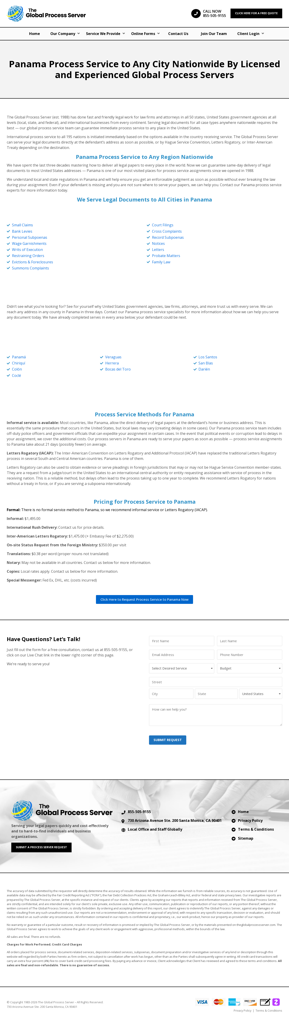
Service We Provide (103, 33)
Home (34, 33)
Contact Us (178, 33)
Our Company (62, 33)
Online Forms (143, 33)
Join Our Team (214, 33)
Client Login (248, 33)
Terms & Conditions (256, 829)
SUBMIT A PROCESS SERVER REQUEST (41, 847)
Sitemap (245, 838)
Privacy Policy (250, 820)
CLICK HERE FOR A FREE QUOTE (256, 13)
